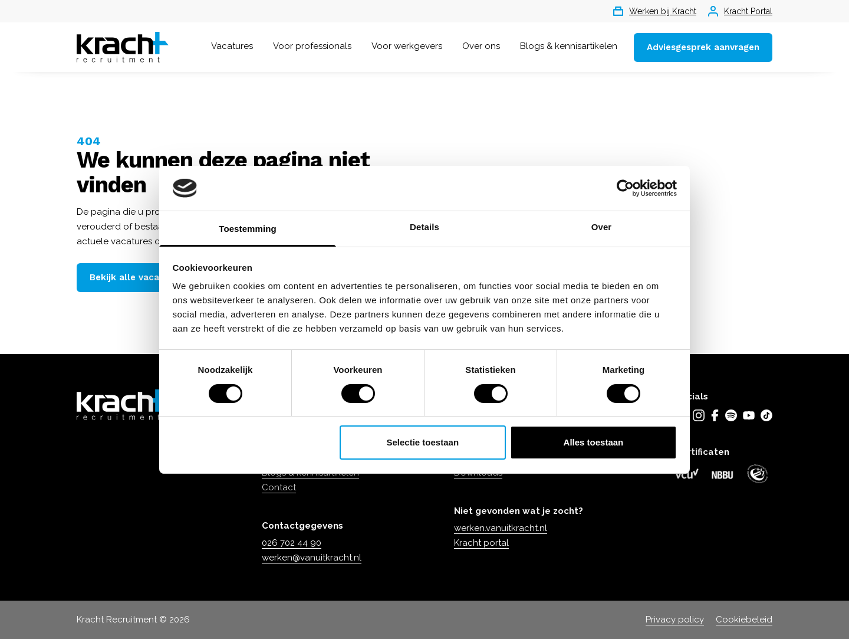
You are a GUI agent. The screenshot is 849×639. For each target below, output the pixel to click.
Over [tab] (601, 227)
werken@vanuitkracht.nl (311, 557)
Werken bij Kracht (654, 11)
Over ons (481, 46)
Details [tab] (424, 227)
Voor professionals (312, 46)
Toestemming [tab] (248, 229)
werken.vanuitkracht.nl (500, 528)
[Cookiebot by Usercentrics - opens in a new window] (625, 188)
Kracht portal (481, 543)
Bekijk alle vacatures (136, 277)
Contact (279, 487)
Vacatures (232, 46)
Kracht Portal (740, 11)
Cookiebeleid (744, 619)
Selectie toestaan (423, 442)
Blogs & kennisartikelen (568, 46)
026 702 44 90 (291, 543)
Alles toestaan (594, 442)
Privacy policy (675, 619)
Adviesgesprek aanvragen (703, 47)
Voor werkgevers (406, 46)
